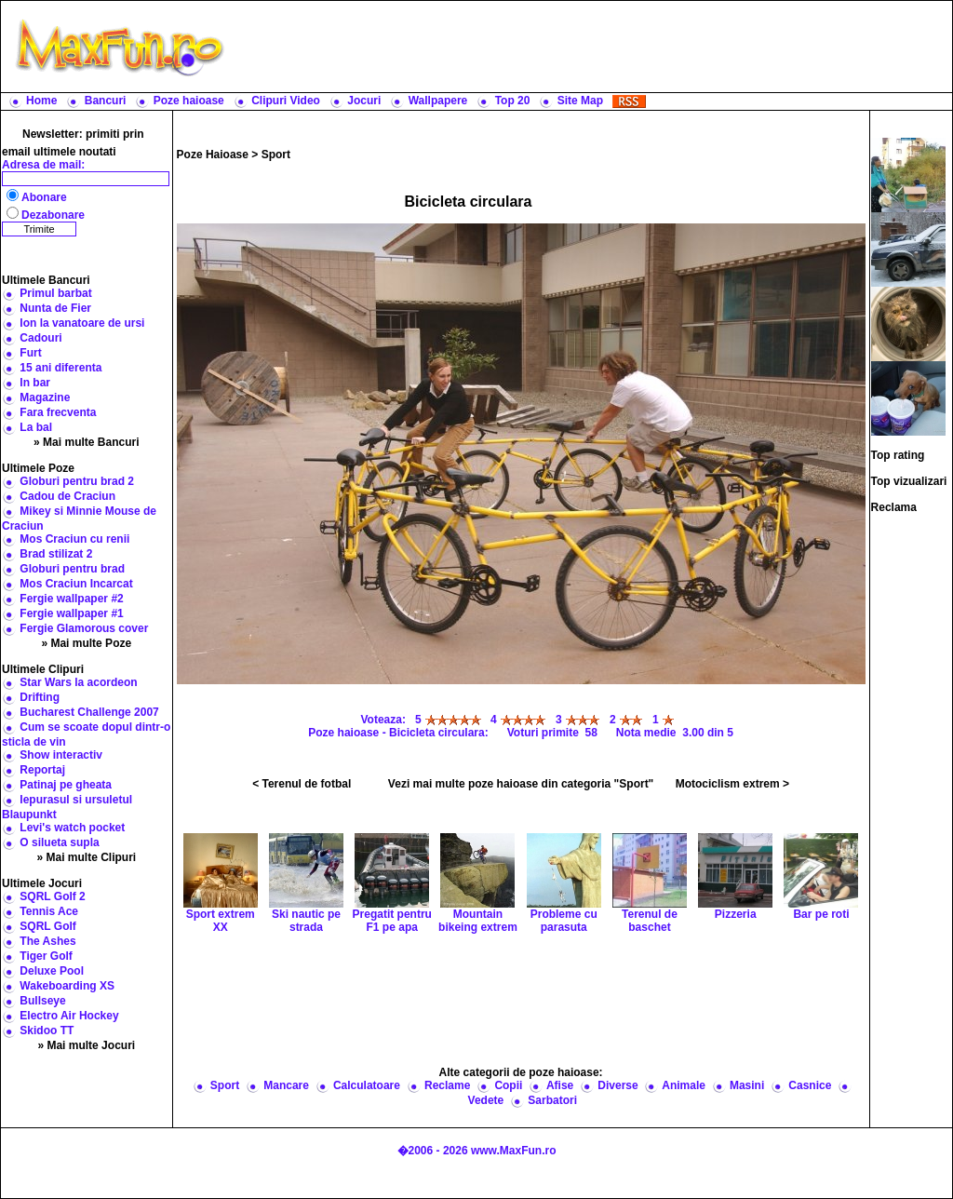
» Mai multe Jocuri (86, 1045)
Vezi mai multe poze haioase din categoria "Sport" (520, 783)
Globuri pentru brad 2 (77, 481)
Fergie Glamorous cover (84, 628)
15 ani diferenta (60, 367)
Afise (559, 1085)
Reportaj (42, 769)
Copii (508, 1085)
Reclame (447, 1085)
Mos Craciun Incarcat (76, 583)
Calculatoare (366, 1085)
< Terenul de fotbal (301, 783)
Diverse (617, 1085)
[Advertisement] (593, 46)
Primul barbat (55, 293)
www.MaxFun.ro (514, 1150)
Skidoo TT (47, 1030)
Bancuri (106, 100)
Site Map (580, 100)
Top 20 (512, 100)
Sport (276, 154)
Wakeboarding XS (67, 985)
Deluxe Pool (52, 970)
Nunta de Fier (55, 308)
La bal (36, 427)
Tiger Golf (46, 956)
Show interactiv (61, 754)
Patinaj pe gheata (66, 784)
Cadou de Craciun (67, 496)
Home (41, 100)
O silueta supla (59, 842)
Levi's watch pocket (72, 827)
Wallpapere (438, 100)
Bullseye (42, 1000)
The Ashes (47, 941)
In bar (35, 382)
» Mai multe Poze (86, 643)
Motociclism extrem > (732, 783)
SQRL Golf (47, 926)
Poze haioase (189, 100)
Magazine (45, 397)
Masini (747, 1085)
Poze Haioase (212, 154)
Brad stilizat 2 (56, 553)
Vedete (486, 1100)
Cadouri (40, 337)
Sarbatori (552, 1100)
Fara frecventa (58, 412)
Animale (683, 1085)
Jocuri (364, 100)
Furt (30, 352)
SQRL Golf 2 (52, 896)
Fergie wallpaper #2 (71, 598)
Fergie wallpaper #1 (71, 613)
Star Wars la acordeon (78, 682)
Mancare (286, 1085)
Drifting (40, 697)
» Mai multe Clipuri (86, 857)
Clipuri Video (285, 100)
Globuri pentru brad (72, 568)
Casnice (809, 1085)
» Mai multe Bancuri (86, 442)
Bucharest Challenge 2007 (89, 712)
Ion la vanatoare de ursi (82, 323)
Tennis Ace (49, 911)
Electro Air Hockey (69, 1015)
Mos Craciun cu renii (74, 539)
